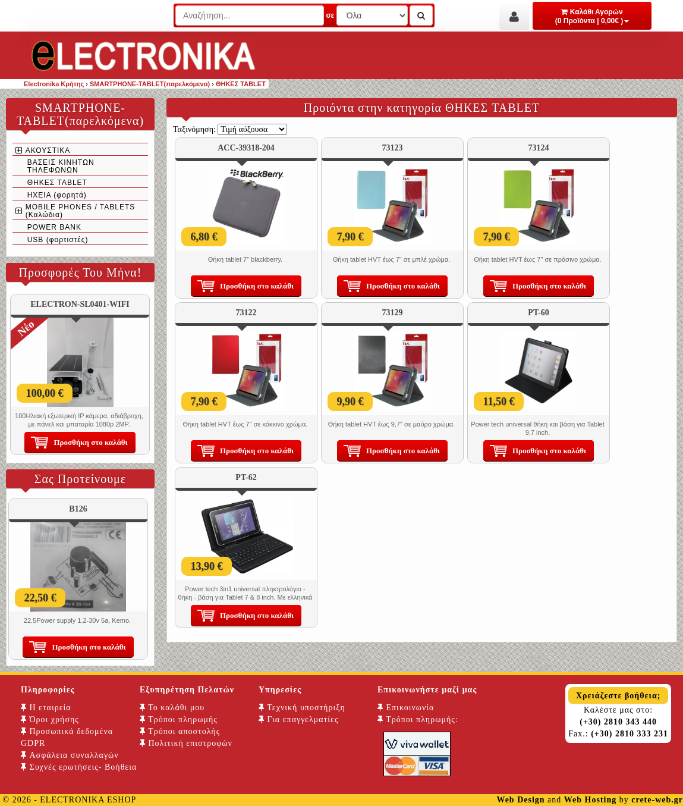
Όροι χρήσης (50, 719)
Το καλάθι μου (172, 707)
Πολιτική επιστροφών (186, 743)
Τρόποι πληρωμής (179, 719)
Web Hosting (590, 799)
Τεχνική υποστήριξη (302, 707)
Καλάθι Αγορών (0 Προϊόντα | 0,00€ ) (592, 16)
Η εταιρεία (46, 707)
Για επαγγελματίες (298, 719)
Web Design (520, 799)
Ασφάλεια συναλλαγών (70, 755)
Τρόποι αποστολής (180, 731)
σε (330, 15)
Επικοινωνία (405, 707)
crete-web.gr (657, 799)
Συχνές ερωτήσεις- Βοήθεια (79, 767)
